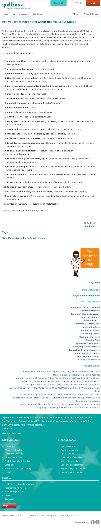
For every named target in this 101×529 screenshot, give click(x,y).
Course (20, 14)
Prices (91, 14)
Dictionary (9, 472)
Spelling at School (90, 330)
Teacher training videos (15, 488)
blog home (89, 226)
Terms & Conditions (37, 515)
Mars (4, 238)
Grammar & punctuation (72, 457)
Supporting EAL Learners (86, 353)
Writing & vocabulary (70, 461)
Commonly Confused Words (85, 314)
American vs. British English (85, 307)
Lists (38, 14)
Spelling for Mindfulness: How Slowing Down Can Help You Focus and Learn (62, 384)
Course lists (10, 446)
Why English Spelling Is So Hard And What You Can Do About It (68, 407)
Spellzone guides (68, 446)
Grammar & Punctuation (87, 324)
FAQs (7, 495)
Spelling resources (69, 450)
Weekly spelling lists (14, 450)
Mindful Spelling (91, 327)
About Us (74, 515)
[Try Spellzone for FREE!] (85, 276)
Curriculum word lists (14, 454)
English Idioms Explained (86, 295)
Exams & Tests (92, 320)
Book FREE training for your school (20, 484)
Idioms (41, 238)
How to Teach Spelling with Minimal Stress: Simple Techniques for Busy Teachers (60, 381)
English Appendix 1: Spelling (17, 461)
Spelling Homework (89, 337)
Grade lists (9, 465)
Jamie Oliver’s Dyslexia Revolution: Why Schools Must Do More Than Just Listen (60, 394)
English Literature (90, 317)
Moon (11, 238)
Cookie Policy (64, 515)
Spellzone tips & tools (14, 491)
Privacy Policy (51, 515)
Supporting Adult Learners (86, 347)
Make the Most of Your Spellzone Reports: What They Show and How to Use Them (59, 371)
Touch (33, 238)
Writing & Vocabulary (89, 360)
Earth (26, 238)
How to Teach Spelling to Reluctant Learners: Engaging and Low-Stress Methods (60, 404)
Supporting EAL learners (72, 472)
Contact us (9, 499)
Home (5, 14)
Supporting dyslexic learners (74, 468)
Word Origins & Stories (87, 356)
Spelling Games (91, 333)
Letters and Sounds (13, 457)
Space (18, 238)
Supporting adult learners (72, 465)
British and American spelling (18, 468)
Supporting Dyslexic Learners (84, 350)
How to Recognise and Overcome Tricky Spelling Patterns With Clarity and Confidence (57, 378)
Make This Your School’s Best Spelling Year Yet (76, 375)
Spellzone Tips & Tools (88, 343)
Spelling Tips (93, 340)
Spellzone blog (67, 454)
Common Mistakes (90, 311)
